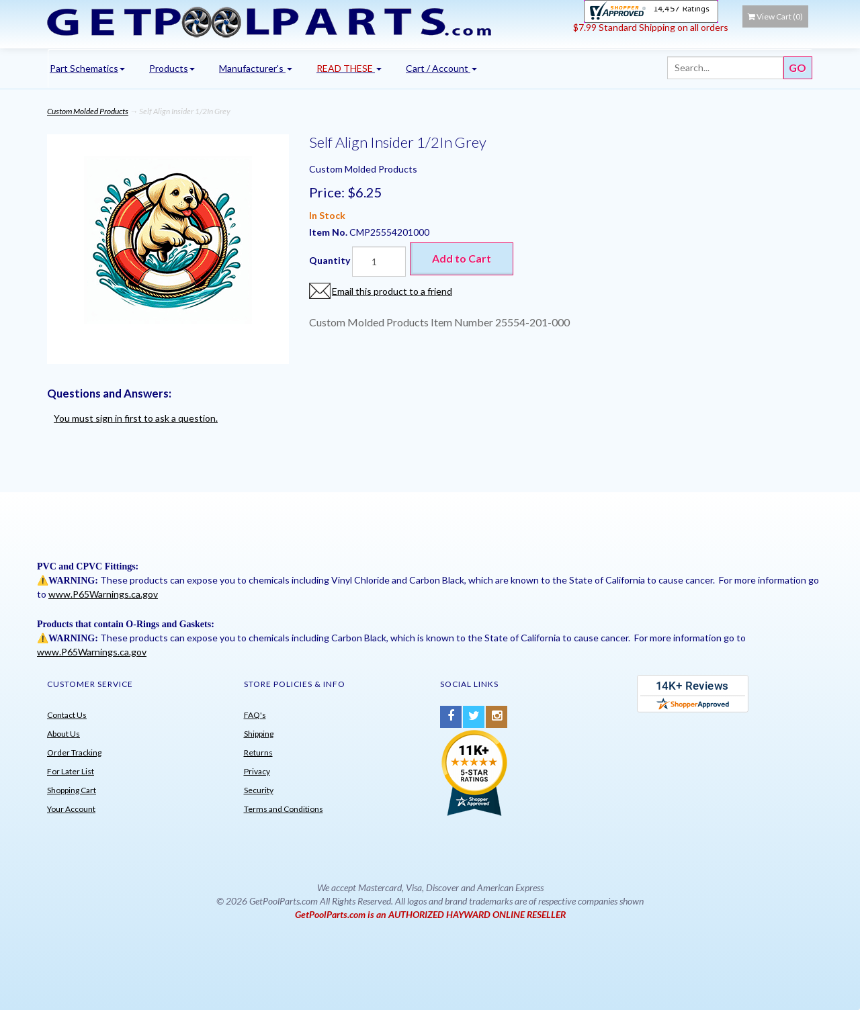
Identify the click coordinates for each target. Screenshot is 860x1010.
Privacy (257, 771)
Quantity (329, 260)
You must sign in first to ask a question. (136, 418)
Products (172, 68)
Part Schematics (87, 68)
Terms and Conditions (283, 809)
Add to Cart (461, 258)
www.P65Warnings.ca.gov (103, 594)
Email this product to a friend (392, 291)
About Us (63, 734)
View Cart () (775, 16)
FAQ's (255, 715)
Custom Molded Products (87, 111)
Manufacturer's (255, 68)
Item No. (329, 232)
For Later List (70, 771)
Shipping (258, 734)
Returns (258, 752)
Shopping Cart (71, 790)
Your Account (71, 809)
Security (258, 790)
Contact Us (67, 715)
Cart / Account (441, 68)
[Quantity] (379, 261)
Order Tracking (74, 752)
